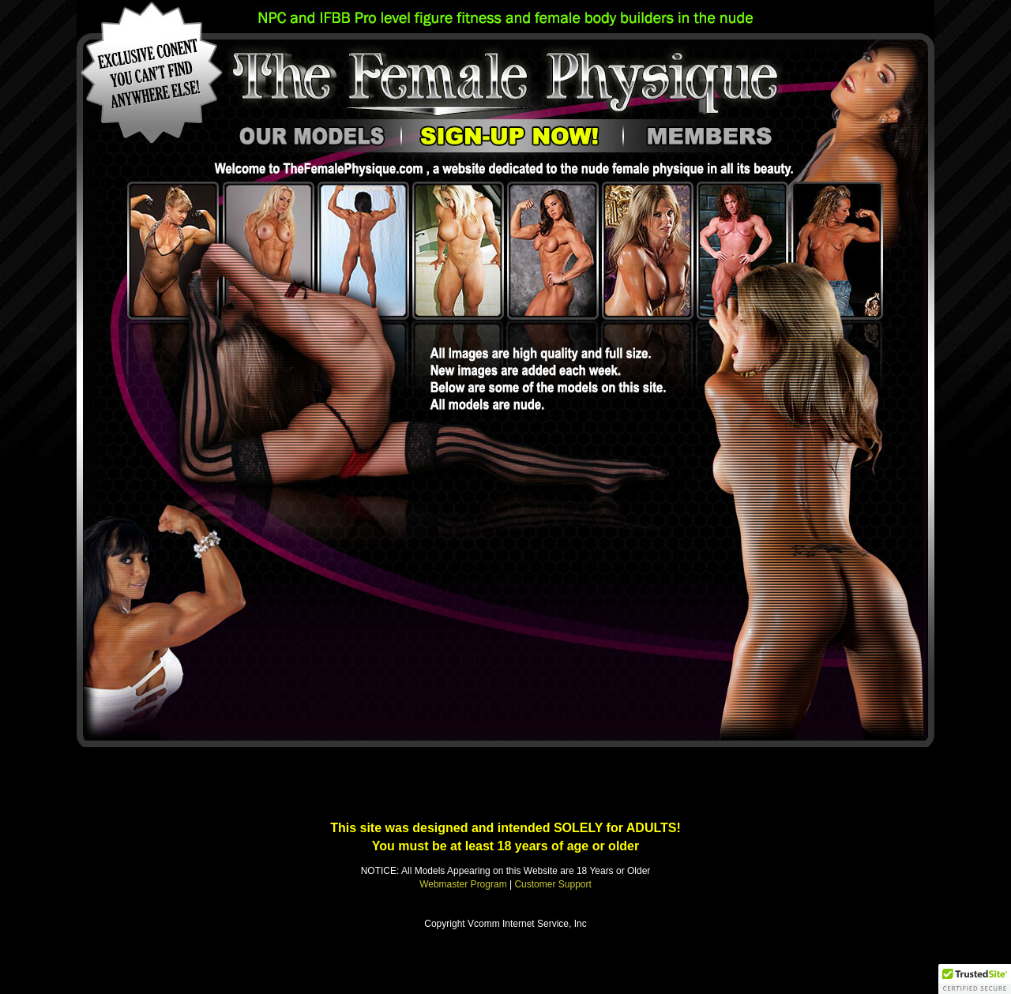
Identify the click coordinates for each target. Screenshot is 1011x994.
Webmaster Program (462, 884)
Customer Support (552, 884)
